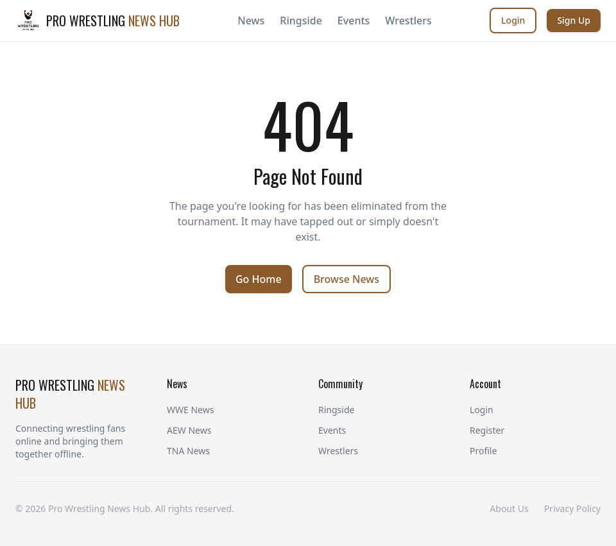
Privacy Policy (572, 508)
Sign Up (573, 20)
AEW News (189, 430)
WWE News (190, 410)
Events (354, 20)
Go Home (258, 279)
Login (513, 20)
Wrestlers (408, 20)
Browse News (346, 279)
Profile (483, 451)
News (250, 20)
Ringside (301, 20)
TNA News (188, 451)
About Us (509, 508)
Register (487, 430)
